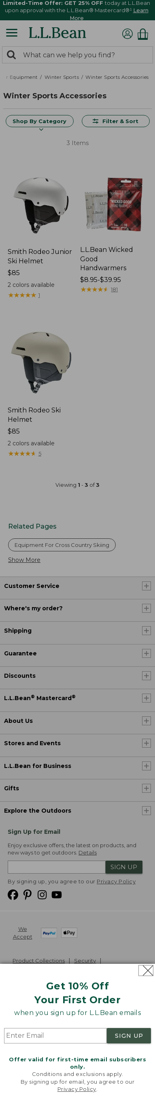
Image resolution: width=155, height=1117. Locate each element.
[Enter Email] (55, 1035)
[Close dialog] (146, 970)
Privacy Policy (76, 1089)
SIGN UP (129, 1035)
